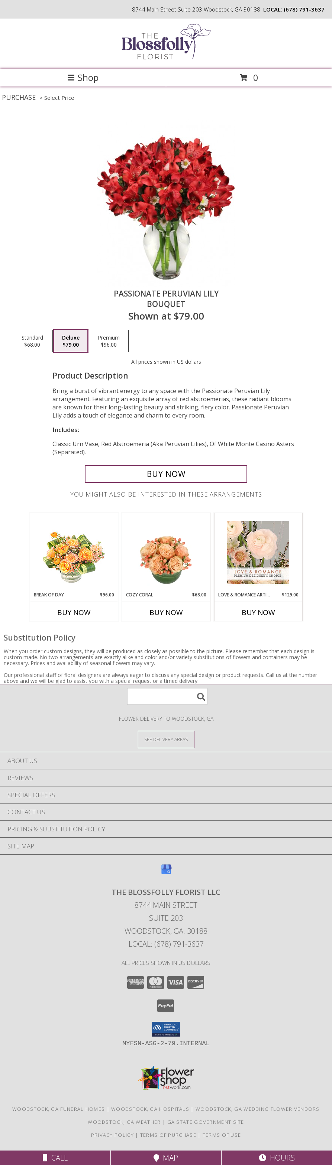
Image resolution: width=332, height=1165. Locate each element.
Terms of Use (222, 1135)
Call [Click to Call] (55, 1158)
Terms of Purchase (168, 1135)
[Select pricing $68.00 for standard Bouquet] (32, 341)
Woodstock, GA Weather (124, 1122)
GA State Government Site (205, 1122)
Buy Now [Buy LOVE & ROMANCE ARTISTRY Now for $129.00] (258, 612)
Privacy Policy (112, 1135)
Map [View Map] (166, 1158)
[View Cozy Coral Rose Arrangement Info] (166, 552)
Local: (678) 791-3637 (166, 944)
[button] (166, 1029)
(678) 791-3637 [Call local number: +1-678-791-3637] (304, 9)
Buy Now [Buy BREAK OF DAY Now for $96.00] (74, 612)
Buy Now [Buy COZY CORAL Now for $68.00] (166, 612)
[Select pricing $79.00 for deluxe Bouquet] (70, 341)
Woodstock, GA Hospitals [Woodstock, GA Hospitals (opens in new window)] (150, 1109)
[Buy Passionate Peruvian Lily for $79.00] (166, 474)
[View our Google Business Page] (166, 872)
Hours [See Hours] (277, 1158)
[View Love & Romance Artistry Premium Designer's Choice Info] (258, 552)
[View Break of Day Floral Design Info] (74, 552)
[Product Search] (167, 696)
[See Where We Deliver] (166, 739)
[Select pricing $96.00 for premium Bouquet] (108, 341)
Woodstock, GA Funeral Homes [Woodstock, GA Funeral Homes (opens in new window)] (58, 1109)
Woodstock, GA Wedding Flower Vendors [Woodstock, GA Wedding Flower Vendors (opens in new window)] (258, 1109)
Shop (83, 77)
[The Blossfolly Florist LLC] (166, 58)
